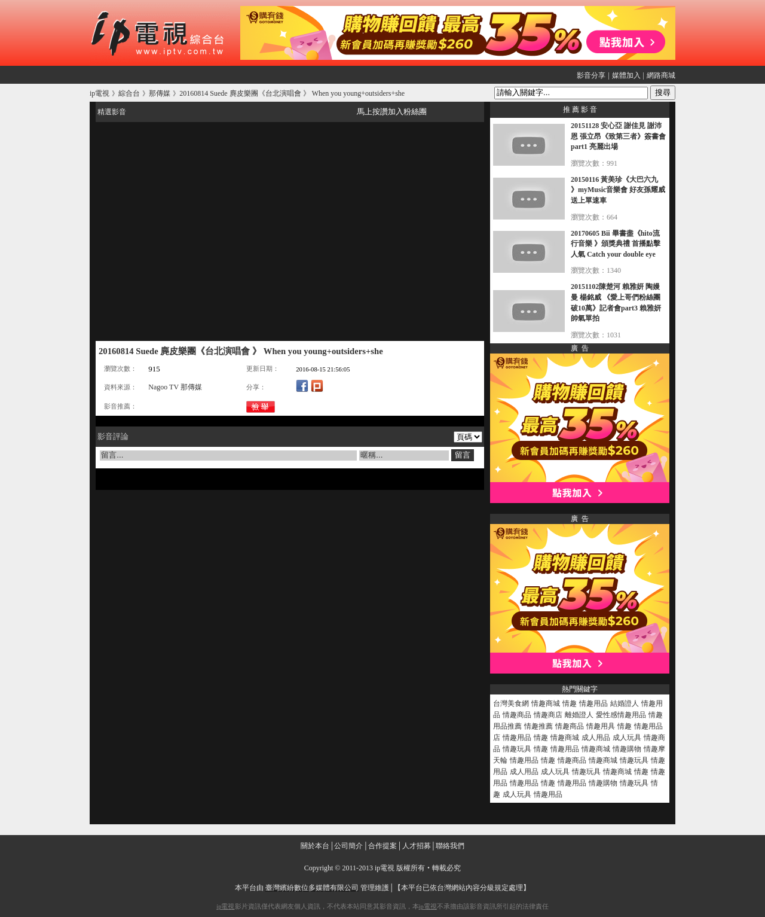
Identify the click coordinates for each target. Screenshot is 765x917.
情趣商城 (545, 703)
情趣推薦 (538, 726)
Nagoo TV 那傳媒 (175, 387)
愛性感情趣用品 (621, 715)
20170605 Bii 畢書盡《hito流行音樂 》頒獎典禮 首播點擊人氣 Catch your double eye (615, 243)
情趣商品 (517, 715)
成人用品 (596, 737)
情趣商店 (548, 715)
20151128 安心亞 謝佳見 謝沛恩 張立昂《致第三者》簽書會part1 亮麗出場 (618, 136)
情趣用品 (593, 703)
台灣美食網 (511, 703)
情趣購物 (627, 749)
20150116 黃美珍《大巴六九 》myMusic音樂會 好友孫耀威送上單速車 (618, 190)
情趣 (569, 703)
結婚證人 (624, 703)
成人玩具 (627, 737)
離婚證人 (579, 715)
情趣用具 (600, 726)
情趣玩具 (517, 749)
